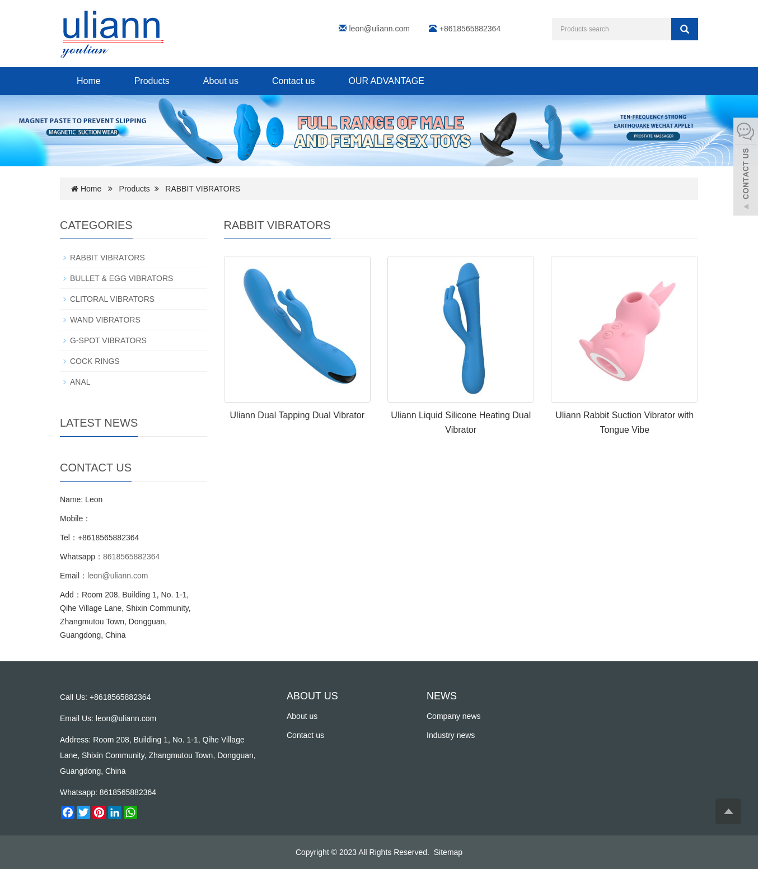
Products (152, 81)
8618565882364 (131, 556)
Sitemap (448, 852)
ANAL (80, 381)
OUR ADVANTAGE (386, 81)
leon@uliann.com (379, 28)
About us (220, 81)
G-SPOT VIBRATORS (108, 340)
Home (89, 81)
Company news (454, 716)
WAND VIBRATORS (105, 319)
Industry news (451, 735)
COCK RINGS (95, 361)
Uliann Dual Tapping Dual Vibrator (297, 415)
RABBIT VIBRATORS (202, 188)
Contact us (293, 81)
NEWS (442, 696)
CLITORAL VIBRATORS (112, 299)
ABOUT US (312, 696)
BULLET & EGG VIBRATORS (121, 278)
